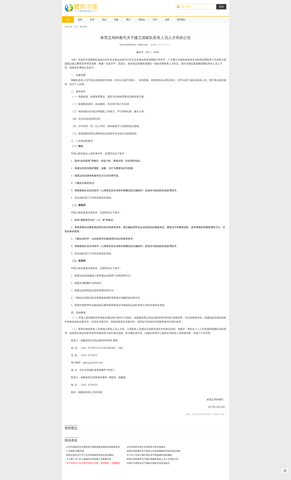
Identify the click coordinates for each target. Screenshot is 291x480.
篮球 (80, 19)
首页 (68, 19)
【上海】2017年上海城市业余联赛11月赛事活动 (88, 459)
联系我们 (181, 19)
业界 (167, 19)
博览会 (141, 19)
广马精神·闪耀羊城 (75, 451)
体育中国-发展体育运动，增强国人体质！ (134, 45)
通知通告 (83, 27)
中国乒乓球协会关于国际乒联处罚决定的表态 (148, 463)
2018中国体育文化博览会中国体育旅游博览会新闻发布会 (93, 447)
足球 (92, 19)
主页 (76, 27)
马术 (155, 19)
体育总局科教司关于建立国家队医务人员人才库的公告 (152, 459)
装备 (116, 19)
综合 (104, 19)
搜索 (221, 6)
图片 (128, 19)
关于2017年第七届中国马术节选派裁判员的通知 (149, 455)
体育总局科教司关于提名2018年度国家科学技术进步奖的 (154, 451)
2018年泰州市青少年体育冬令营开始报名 (146, 447)
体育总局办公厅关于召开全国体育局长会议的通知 (89, 455)
